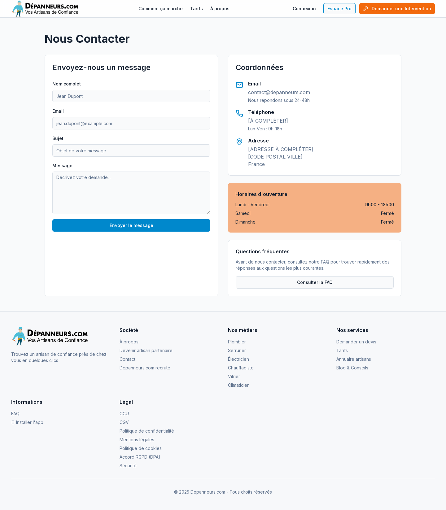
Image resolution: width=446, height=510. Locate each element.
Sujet (57, 138)
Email (58, 111)
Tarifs (196, 8)
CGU (124, 413)
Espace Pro (339, 8)
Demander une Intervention (397, 8)
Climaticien (239, 385)
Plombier (237, 341)
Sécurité (128, 465)
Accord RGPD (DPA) (140, 457)
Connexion (304, 8)
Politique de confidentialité (147, 431)
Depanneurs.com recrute (145, 367)
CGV (124, 422)
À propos (220, 8)
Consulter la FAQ (315, 282)
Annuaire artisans (353, 359)
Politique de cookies (141, 448)
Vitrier (234, 376)
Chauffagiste (241, 367)
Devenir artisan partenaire (146, 350)
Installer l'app (27, 422)
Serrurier (237, 350)
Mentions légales (137, 439)
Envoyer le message (131, 225)
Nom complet (66, 83)
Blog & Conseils (352, 367)
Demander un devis (356, 341)
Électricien (238, 359)
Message (62, 165)
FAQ (15, 413)
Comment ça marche (160, 8)
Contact (127, 359)
